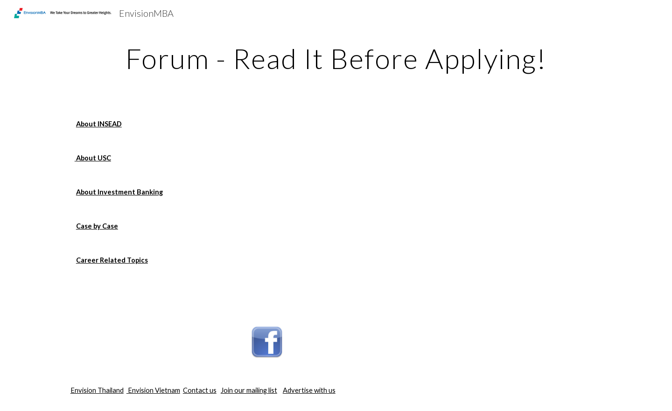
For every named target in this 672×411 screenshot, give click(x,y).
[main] (336, 58)
